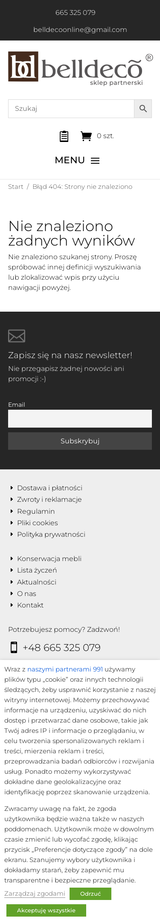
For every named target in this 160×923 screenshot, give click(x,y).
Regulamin (36, 511)
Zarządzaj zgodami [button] (34, 893)
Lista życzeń (37, 570)
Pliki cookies (37, 523)
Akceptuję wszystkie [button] (46, 910)
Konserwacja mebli (49, 559)
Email (16, 404)
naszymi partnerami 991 (65, 669)
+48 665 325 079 (62, 648)
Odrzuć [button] (90, 893)
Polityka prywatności (51, 534)
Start (15, 186)
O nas (26, 594)
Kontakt (30, 605)
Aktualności (36, 582)
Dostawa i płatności (49, 488)
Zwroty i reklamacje (49, 499)
